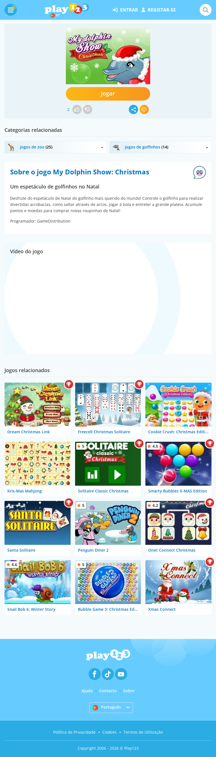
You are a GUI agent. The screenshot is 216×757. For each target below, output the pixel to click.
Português (107, 707)
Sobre (128, 690)
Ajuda (87, 690)
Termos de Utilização (143, 732)
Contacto (108, 690)
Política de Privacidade (74, 732)
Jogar (108, 93)
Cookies (109, 732)
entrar (125, 10)
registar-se (158, 10)
